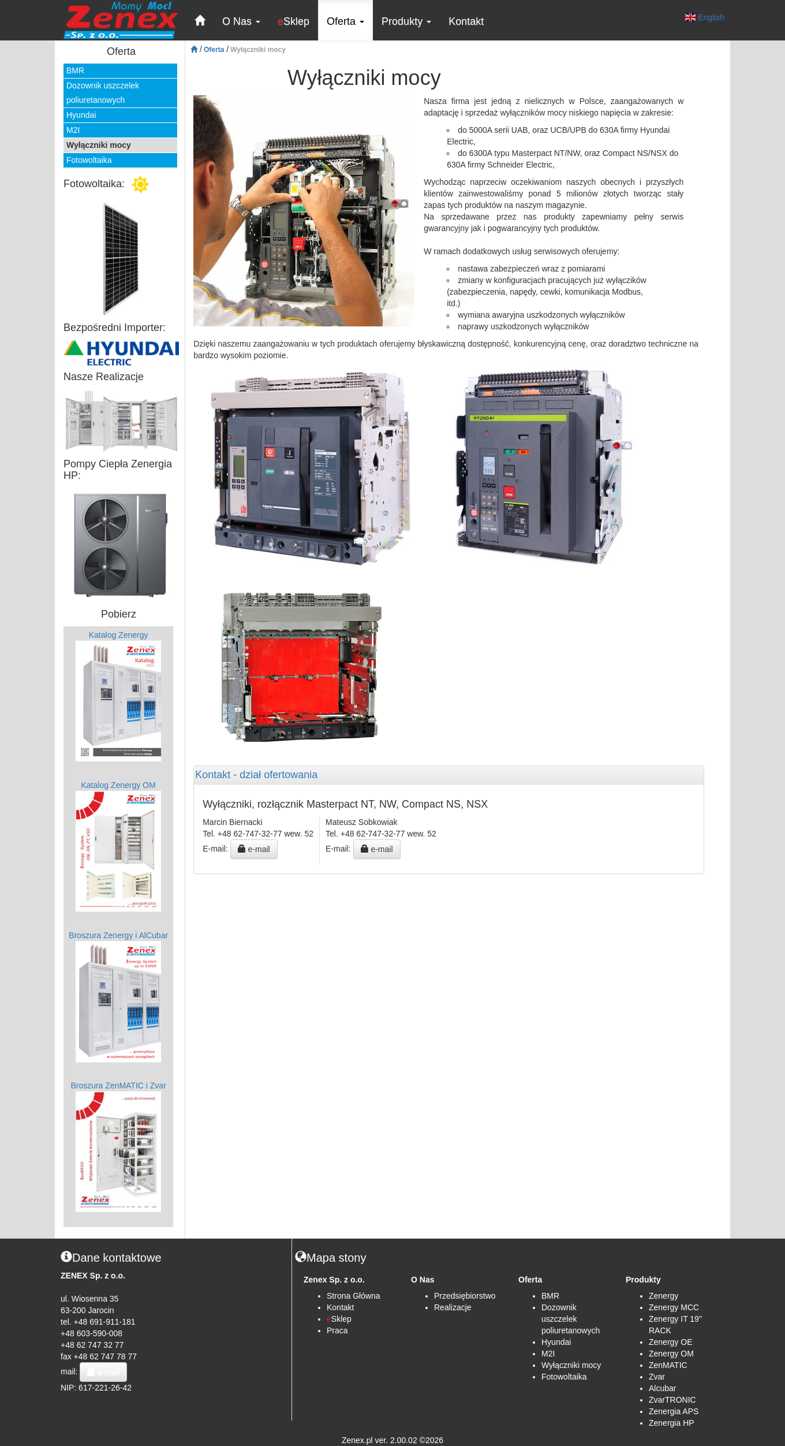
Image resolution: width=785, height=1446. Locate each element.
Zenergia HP (671, 1423)
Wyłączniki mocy (98, 145)
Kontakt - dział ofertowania (256, 775)
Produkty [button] (406, 21)
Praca (337, 1330)
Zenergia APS (673, 1411)
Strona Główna (353, 1295)
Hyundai (81, 115)
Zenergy (663, 1295)
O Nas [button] (241, 21)
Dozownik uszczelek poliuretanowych (102, 93)
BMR (75, 70)
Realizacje (453, 1307)
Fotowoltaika (89, 160)
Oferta (214, 50)
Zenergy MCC (674, 1307)
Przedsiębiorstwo (465, 1295)
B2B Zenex (83, 1232)
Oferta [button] (345, 21)
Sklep (293, 21)
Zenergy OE (670, 1342)
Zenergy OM (671, 1353)
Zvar (657, 1376)
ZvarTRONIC (672, 1399)
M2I (73, 130)
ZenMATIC (668, 1365)
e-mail (254, 849)
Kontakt (466, 21)
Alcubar (662, 1388)
